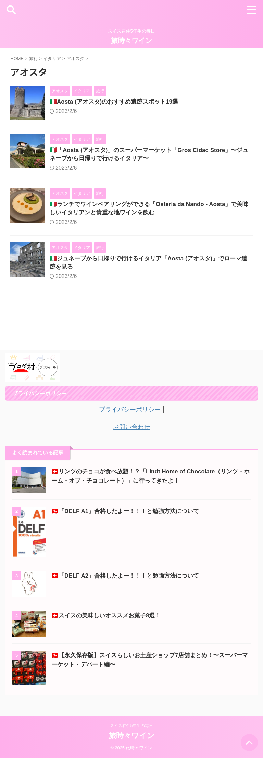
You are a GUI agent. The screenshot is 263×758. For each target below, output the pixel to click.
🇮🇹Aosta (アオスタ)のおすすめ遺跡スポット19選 (118, 102)
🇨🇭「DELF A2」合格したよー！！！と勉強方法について (129, 579)
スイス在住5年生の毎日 (131, 725)
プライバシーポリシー (130, 413)
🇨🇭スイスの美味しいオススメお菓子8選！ (109, 618)
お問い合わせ (131, 430)
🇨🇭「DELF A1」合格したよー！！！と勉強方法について (129, 514)
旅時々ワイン (131, 40)
